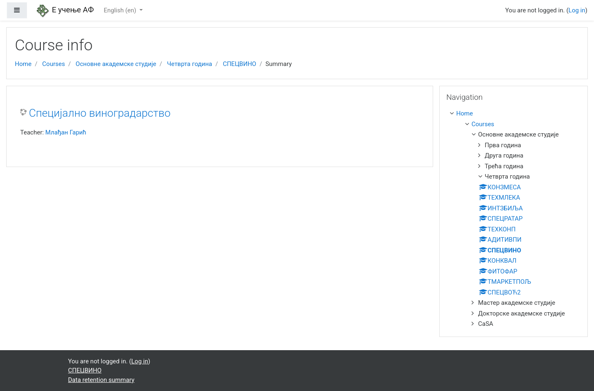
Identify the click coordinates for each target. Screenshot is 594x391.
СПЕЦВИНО (239, 64)
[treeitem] (515, 113)
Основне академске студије (115, 64)
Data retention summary (101, 380)
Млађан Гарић (65, 132)
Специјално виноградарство (99, 113)
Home (23, 64)
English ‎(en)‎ (121, 10)
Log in (576, 10)
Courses (53, 64)
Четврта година (189, 64)
